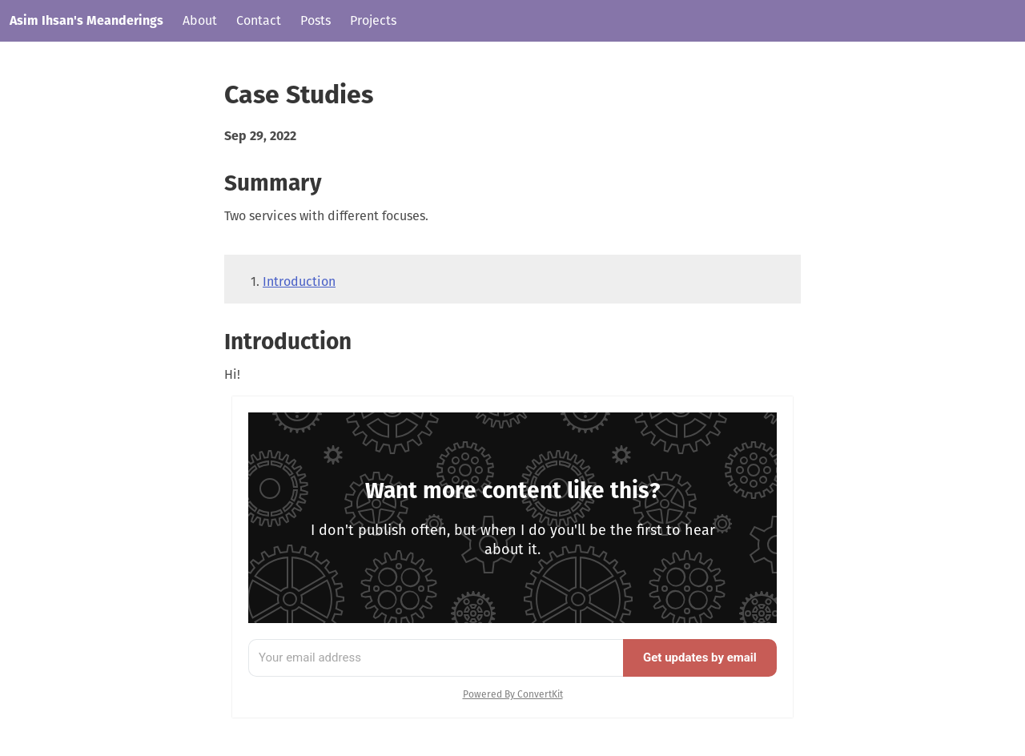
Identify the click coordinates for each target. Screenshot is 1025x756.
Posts (315, 20)
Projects (373, 20)
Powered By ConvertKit (513, 694)
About (200, 20)
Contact (258, 20)
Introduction (299, 281)
